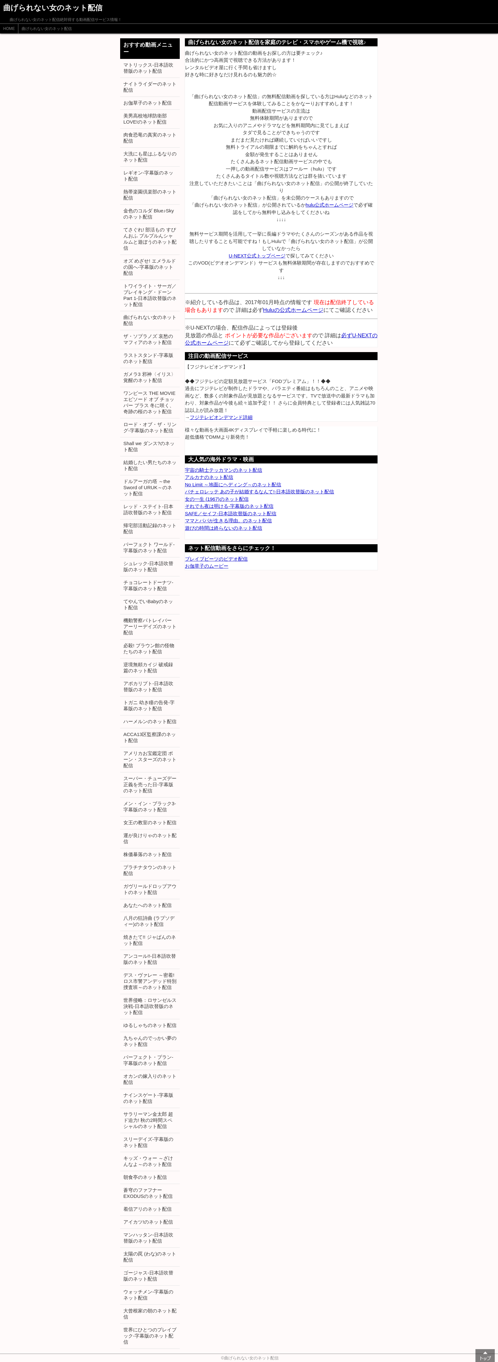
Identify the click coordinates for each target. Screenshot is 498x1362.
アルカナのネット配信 (209, 477)
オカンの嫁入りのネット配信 (150, 1079)
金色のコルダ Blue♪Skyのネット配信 (148, 213)
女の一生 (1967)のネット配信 (217, 499)
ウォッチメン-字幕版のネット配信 (148, 1295)
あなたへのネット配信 (147, 905)
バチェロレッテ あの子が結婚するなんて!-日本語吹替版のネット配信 (259, 491)
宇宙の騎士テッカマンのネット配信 (223, 470)
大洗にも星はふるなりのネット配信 (150, 157)
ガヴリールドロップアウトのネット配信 (150, 889)
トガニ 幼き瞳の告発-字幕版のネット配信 (149, 705)
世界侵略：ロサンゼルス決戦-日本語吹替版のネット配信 (150, 1006)
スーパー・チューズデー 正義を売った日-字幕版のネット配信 (150, 784)
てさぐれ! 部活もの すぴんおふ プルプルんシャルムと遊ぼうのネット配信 (150, 239)
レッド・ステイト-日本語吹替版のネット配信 (148, 509)
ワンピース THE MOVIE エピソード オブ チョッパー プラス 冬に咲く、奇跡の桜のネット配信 (149, 402)
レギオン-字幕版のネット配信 (148, 176)
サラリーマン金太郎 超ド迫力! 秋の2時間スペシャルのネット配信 (148, 1120)
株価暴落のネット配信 (147, 854)
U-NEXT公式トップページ (257, 255)
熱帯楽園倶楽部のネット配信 (150, 195)
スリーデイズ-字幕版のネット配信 (148, 1142)
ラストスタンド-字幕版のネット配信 (148, 358)
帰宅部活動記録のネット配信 (150, 528)
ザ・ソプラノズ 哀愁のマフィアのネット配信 (148, 339)
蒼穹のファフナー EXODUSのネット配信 (148, 1193)
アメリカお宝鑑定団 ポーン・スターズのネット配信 (150, 759)
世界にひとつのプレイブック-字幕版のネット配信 (150, 1336)
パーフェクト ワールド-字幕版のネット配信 (149, 547)
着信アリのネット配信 (147, 1209)
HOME (9, 28)
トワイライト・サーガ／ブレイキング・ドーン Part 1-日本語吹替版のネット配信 (150, 295)
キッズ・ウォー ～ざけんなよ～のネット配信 (148, 1161)
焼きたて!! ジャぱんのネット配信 (149, 940)
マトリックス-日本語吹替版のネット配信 (148, 68)
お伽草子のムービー (206, 566)
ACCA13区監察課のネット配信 (149, 737)
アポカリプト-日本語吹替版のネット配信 (148, 686)
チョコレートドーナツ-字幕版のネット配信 (148, 585)
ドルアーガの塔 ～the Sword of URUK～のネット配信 (147, 487)
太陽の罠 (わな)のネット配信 (149, 1257)
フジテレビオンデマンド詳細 (221, 417)
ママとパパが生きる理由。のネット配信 (228, 520)
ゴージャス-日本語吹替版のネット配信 (148, 1276)
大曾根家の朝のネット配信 (150, 1314)
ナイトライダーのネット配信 (150, 87)
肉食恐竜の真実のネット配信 (150, 138)
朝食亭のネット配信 (145, 1177)
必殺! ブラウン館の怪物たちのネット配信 (148, 648)
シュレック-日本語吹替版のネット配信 (148, 566)
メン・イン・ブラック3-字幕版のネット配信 (149, 806)
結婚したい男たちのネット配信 (150, 465)
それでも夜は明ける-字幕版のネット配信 (229, 506)
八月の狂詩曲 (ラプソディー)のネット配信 (149, 921)
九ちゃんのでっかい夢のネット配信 (150, 1041)
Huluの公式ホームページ (293, 310)
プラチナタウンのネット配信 (150, 870)
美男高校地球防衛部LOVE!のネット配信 (145, 119)
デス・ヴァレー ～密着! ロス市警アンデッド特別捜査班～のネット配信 (150, 981)
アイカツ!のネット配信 (148, 1222)
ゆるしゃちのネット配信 (150, 1025)
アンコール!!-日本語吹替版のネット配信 (149, 959)
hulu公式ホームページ (329, 205)
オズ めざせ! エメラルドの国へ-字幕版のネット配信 (149, 267)
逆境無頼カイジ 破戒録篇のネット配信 (148, 667)
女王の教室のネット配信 (150, 822)
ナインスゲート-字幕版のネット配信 (148, 1098)
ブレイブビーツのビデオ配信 (216, 559)
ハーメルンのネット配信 (150, 721)
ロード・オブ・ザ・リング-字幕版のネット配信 (150, 427)
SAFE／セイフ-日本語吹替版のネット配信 (230, 513)
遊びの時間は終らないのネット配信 (223, 528)
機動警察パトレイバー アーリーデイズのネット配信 (150, 626)
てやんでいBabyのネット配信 (148, 604)
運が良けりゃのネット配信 (150, 838)
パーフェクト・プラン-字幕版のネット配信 (148, 1060)
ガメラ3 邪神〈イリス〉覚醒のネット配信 (149, 377)
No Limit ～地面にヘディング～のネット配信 (233, 484)
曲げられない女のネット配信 (47, 28)
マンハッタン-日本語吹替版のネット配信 (148, 1238)
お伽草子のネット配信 (147, 103)
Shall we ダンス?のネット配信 (149, 446)
